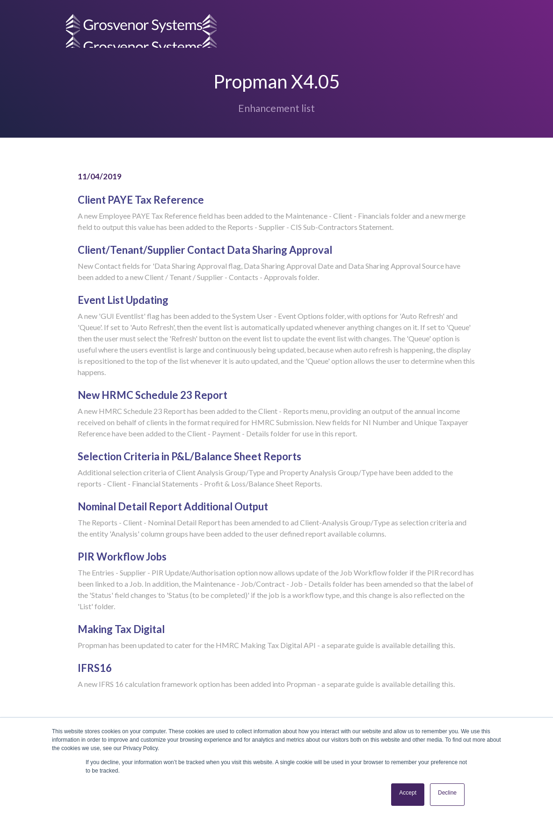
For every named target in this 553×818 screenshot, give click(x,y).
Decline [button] (447, 792)
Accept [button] (407, 792)
